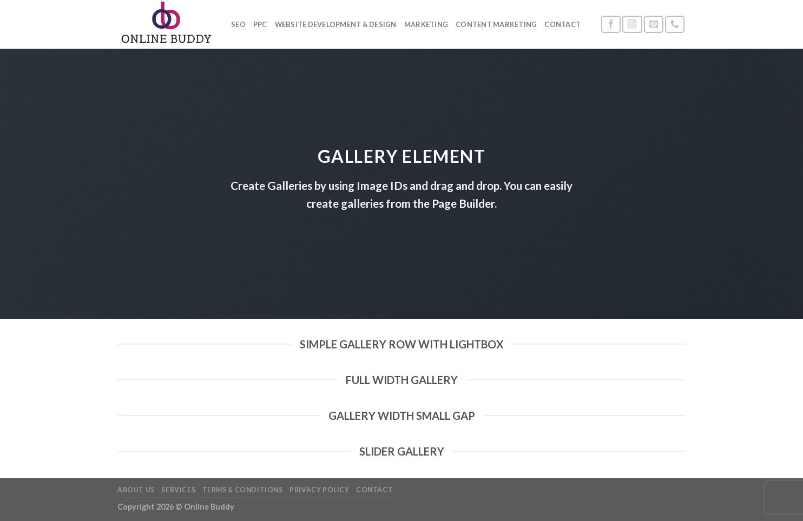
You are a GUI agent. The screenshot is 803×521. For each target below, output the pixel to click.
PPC (260, 24)
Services (178, 490)
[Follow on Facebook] (611, 25)
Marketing (426, 24)
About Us (136, 490)
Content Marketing (496, 24)
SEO (238, 24)
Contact (562, 24)
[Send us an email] (653, 25)
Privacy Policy (319, 490)
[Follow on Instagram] (632, 25)
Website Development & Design (336, 24)
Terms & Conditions (242, 490)
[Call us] (674, 25)
